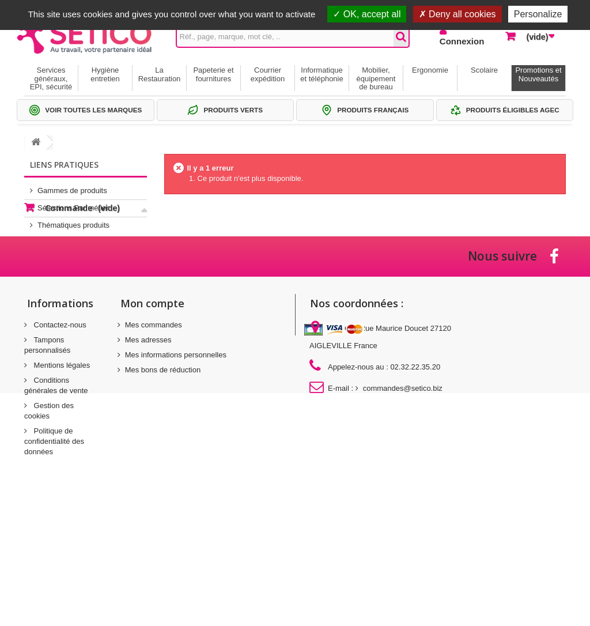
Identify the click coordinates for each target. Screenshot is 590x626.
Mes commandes (153, 430)
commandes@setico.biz (402, 493)
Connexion (462, 41)
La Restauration (159, 74)
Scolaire (484, 70)
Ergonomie (430, 70)
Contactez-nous (59, 430)
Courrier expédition (268, 74)
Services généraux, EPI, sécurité (51, 78)
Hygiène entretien (105, 74)
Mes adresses (148, 445)
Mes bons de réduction (163, 475)
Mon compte (152, 409)
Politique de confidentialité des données (54, 546)
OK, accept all (366, 14)
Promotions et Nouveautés (538, 74)
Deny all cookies (457, 14)
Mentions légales (61, 470)
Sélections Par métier (73, 203)
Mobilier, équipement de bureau (376, 78)
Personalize (538, 14)
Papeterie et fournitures (213, 74)
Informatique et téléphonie (321, 74)
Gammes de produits (72, 186)
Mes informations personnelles (175, 460)
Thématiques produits (73, 220)
